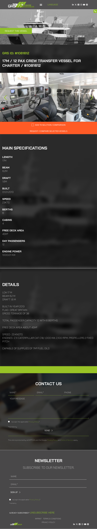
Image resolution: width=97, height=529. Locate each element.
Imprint (38, 518)
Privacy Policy (34, 422)
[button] (41, 5)
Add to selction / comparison (50, 125)
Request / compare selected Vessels (48, 131)
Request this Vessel (16, 31)
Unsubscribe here (42, 512)
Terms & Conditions (52, 518)
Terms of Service (67, 440)
